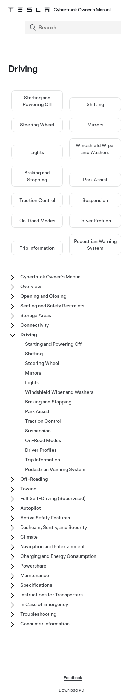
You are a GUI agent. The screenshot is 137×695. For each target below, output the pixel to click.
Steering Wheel (37, 124)
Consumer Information (45, 623)
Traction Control (37, 200)
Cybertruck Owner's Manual (51, 276)
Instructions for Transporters (51, 594)
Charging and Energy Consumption (58, 556)
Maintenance (34, 575)
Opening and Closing (43, 296)
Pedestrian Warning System (55, 469)
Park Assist (95, 179)
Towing (28, 488)
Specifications (36, 585)
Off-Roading (34, 479)
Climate (29, 537)
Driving (28, 334)
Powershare (33, 566)
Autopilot (30, 508)
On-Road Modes (37, 220)
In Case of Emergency (44, 604)
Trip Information (37, 248)
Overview (30, 286)
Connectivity (34, 325)
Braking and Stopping (48, 402)
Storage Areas (35, 315)
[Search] (73, 27)
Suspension (95, 200)
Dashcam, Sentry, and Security (53, 527)
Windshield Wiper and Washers (59, 392)
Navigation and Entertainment (52, 546)
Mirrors (95, 124)
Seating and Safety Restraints (52, 305)
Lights (37, 152)
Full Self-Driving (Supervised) (53, 498)
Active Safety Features (45, 517)
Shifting (95, 104)
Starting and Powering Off (53, 344)
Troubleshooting (38, 614)
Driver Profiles (95, 220)
